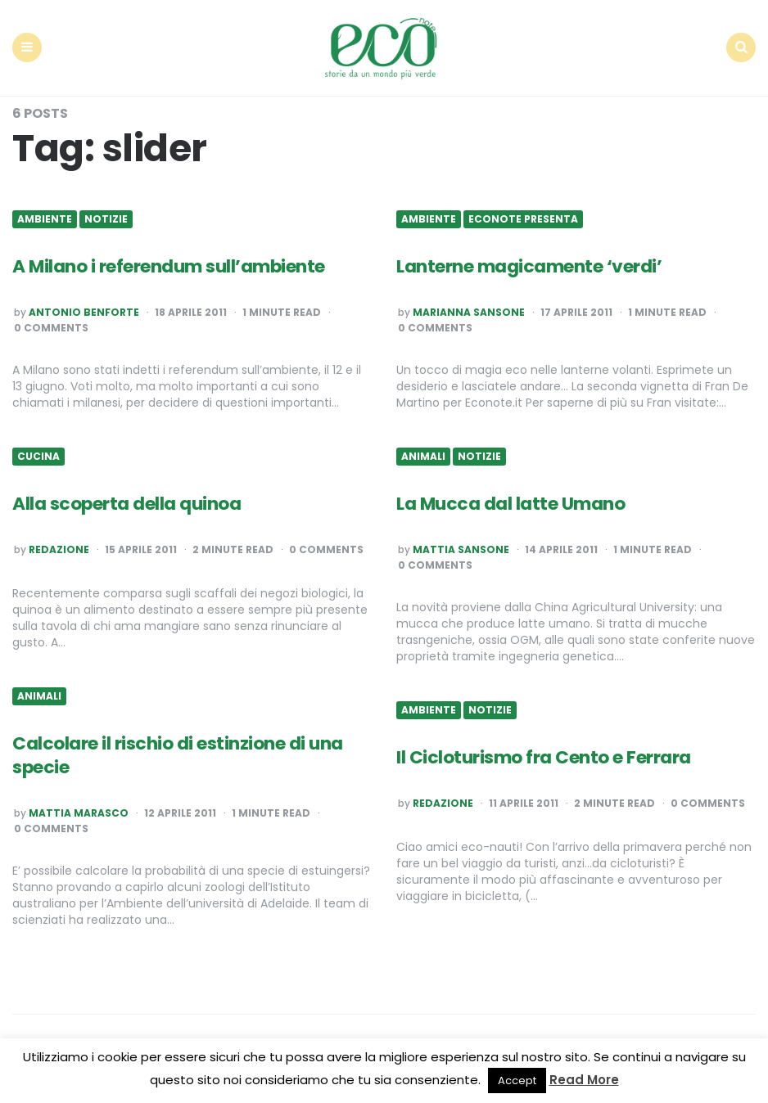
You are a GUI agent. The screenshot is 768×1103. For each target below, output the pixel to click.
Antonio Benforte (84, 312)
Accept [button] (517, 1080)
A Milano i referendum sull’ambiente (169, 265)
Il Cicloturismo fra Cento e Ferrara (543, 756)
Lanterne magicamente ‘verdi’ (529, 265)
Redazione (59, 550)
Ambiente (44, 218)
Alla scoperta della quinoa (127, 502)
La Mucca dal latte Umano (511, 502)
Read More (584, 1079)
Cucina (38, 455)
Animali (423, 455)
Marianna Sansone (469, 312)
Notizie (106, 218)
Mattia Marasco (79, 813)
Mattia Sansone (461, 550)
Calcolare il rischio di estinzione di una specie (178, 754)
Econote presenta (523, 218)
